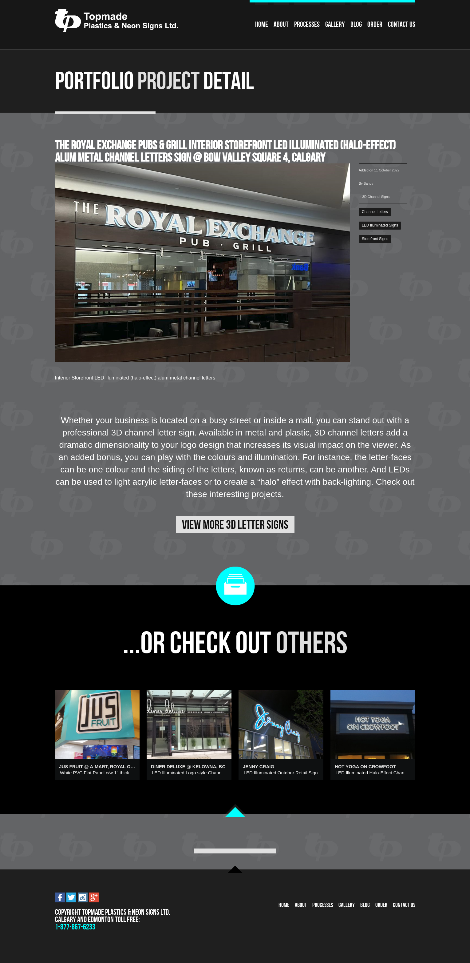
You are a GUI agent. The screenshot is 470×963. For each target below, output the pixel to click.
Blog (356, 24)
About (281, 24)
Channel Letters (375, 212)
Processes (307, 24)
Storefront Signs (375, 239)
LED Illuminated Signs (380, 225)
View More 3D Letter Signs (235, 524)
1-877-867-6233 (75, 927)
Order (374, 24)
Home (261, 24)
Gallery (335, 24)
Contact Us (401, 24)
